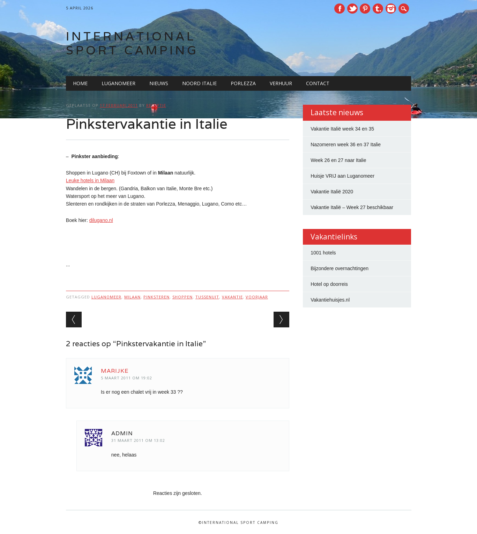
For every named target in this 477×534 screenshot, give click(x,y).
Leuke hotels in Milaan (90, 180)
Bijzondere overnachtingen (339, 268)
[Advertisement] (177, 242)
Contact (317, 83)
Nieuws (158, 83)
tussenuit (207, 296)
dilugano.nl (101, 220)
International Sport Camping (132, 43)
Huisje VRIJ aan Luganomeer (342, 176)
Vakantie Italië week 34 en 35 (342, 129)
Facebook (339, 8)
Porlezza (243, 83)
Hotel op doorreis (329, 284)
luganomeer (106, 296)
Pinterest (365, 8)
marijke (114, 370)
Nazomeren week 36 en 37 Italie (346, 144)
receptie (156, 105)
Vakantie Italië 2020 (332, 191)
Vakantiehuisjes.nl (330, 300)
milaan (132, 296)
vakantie (232, 296)
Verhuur (281, 83)
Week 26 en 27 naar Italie (338, 160)
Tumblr (378, 8)
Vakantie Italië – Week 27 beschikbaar (352, 207)
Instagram (391, 8)
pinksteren (156, 296)
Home (80, 83)
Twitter (352, 8)
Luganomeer (118, 83)
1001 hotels (323, 252)
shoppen (182, 296)
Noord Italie (199, 83)
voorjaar (257, 296)
